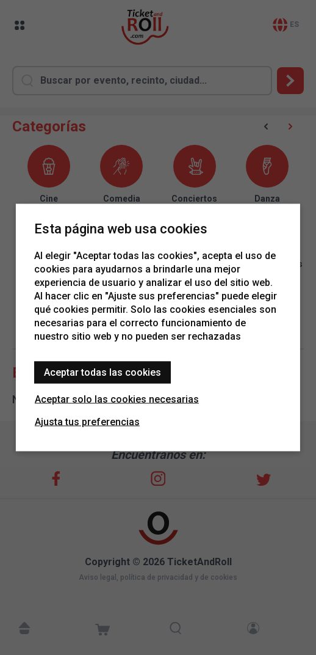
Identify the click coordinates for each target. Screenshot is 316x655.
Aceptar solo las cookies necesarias (117, 399)
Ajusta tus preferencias (87, 422)
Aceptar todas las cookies (102, 372)
